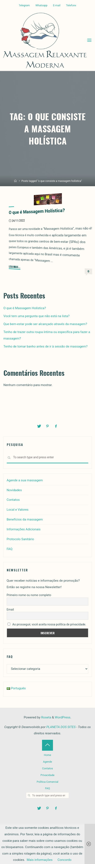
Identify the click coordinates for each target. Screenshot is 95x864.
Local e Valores (18, 509)
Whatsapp (41, 5)
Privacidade (47, 775)
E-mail (56, 5)
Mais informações (40, 860)
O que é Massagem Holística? (37, 211)
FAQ (10, 549)
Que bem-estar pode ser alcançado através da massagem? (45, 324)
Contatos (13, 500)
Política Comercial (47, 781)
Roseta (45, 717)
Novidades (14, 490)
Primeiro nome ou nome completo (29, 595)
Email (10, 609)
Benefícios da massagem (25, 519)
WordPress (62, 717)
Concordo (64, 860)
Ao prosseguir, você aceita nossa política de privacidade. (47, 624)
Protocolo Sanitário (20, 539)
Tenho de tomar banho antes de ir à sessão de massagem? (45, 346)
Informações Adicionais (24, 529)
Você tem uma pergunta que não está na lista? (36, 316)
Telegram (24, 5)
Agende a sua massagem (25, 480)
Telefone (71, 5)
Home (47, 755)
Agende (47, 761)
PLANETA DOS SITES (60, 727)
